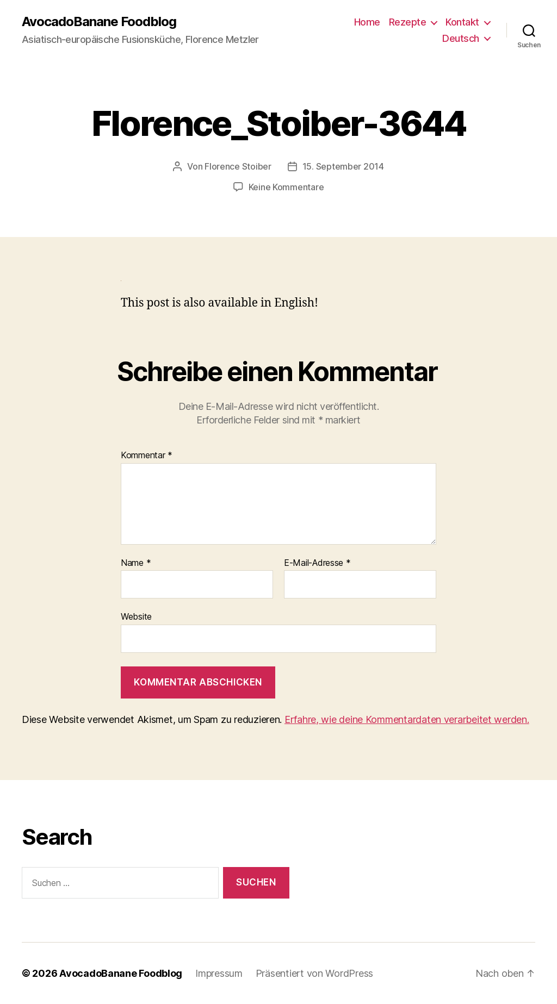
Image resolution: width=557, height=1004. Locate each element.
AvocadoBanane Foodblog (99, 21)
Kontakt (462, 22)
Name (136, 563)
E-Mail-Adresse (317, 563)
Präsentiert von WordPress (314, 973)
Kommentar (146, 455)
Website (136, 616)
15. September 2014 (343, 166)
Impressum (219, 973)
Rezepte (407, 22)
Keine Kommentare (286, 187)
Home (367, 22)
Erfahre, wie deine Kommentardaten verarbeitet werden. (406, 719)
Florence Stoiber (238, 166)
